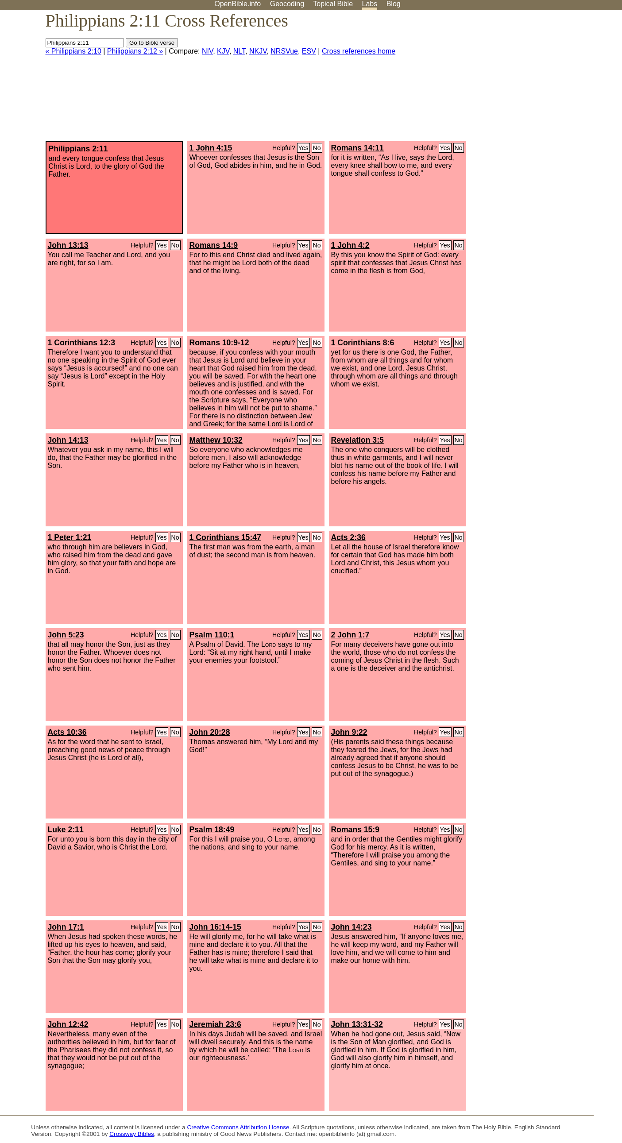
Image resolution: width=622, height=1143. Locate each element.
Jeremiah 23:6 (215, 1024)
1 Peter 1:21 (70, 537)
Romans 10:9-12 (219, 342)
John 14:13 (68, 440)
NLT (239, 51)
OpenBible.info (237, 4)
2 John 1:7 (350, 634)
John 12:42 (68, 1024)
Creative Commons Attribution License (238, 1127)
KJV (223, 51)
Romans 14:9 (213, 245)
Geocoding (287, 4)
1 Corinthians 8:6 (362, 342)
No (317, 147)
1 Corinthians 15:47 (225, 537)
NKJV (258, 51)
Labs (370, 4)
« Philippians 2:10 (73, 51)
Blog (393, 4)
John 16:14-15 (215, 927)
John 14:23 (351, 927)
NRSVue (284, 51)
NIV (207, 51)
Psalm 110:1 (212, 634)
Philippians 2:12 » (135, 51)
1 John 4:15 (210, 147)
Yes (303, 147)
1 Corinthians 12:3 (82, 342)
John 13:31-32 (357, 1024)
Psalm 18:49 (212, 829)
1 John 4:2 (350, 245)
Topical (333, 4)
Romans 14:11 (357, 147)
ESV (309, 51)
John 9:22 (349, 732)
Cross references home (358, 51)
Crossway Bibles (131, 1134)
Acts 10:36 (67, 732)
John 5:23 (66, 634)
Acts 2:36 (348, 537)
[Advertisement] (532, 79)
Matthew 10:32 (216, 440)
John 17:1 (66, 927)
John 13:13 (68, 245)
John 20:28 (209, 732)
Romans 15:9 (355, 829)
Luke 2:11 (66, 829)
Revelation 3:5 (357, 440)
